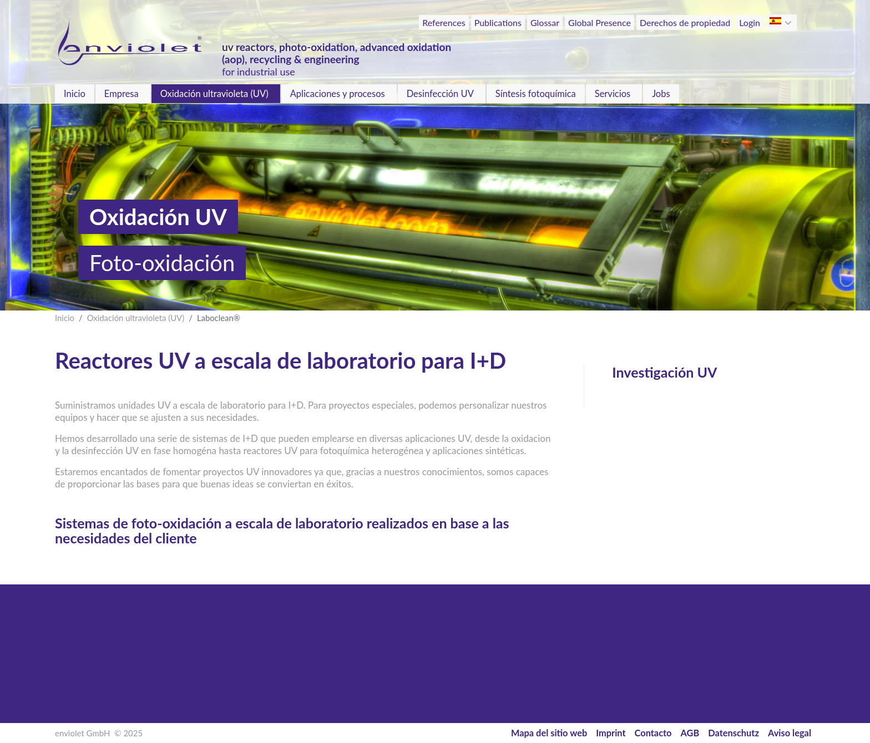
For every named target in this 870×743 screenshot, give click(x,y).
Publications (498, 22)
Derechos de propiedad (685, 22)
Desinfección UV (440, 93)
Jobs (661, 93)
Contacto (653, 732)
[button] (789, 22)
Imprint (610, 732)
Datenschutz (733, 732)
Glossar (544, 22)
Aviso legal (789, 732)
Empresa (121, 93)
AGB (690, 732)
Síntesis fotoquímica (535, 93)
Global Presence (599, 22)
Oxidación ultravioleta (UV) (214, 93)
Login (749, 22)
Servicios (612, 93)
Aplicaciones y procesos (337, 93)
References (443, 22)
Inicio (74, 93)
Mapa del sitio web (549, 732)
